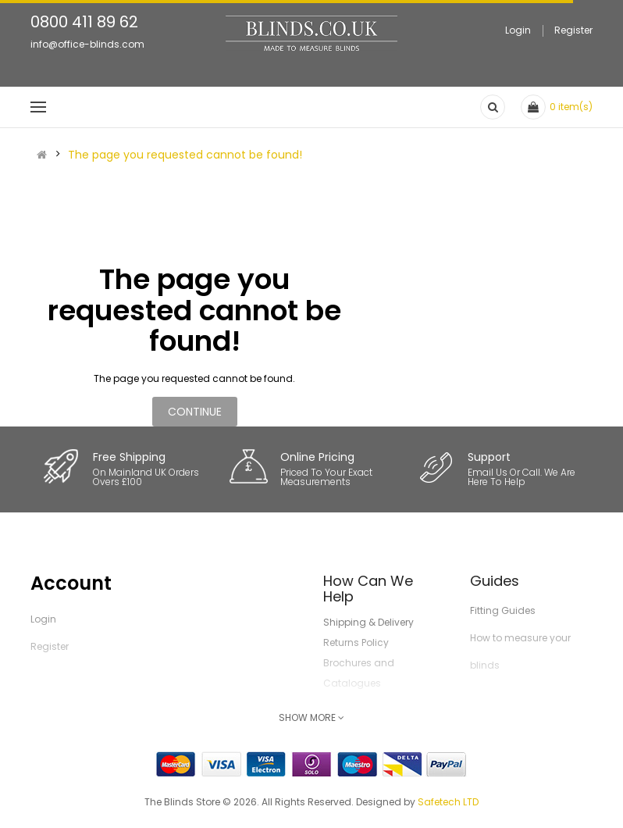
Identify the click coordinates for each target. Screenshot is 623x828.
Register (573, 30)
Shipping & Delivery (368, 622)
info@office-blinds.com (87, 44)
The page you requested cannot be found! (185, 154)
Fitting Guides (503, 610)
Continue (195, 411)
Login (518, 30)
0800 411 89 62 (84, 22)
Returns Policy (356, 642)
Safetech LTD (448, 801)
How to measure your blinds (520, 651)
